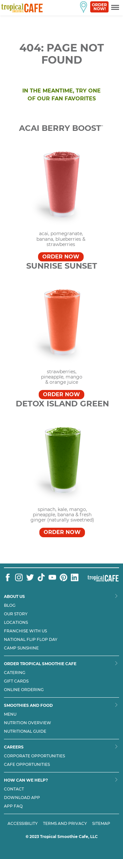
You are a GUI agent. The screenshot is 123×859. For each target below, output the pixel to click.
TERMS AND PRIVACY (65, 823)
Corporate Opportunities (34, 756)
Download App (22, 797)
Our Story (16, 614)
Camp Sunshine (21, 648)
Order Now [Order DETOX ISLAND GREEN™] (62, 532)
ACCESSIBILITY (23, 823)
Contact (14, 789)
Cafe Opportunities (27, 764)
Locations (16, 622)
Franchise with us (25, 631)
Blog (9, 605)
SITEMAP (101, 823)
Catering (14, 672)
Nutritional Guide (25, 731)
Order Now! (99, 6)
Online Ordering (24, 689)
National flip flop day (30, 639)
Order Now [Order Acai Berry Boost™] (60, 257)
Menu (10, 714)
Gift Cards (16, 681)
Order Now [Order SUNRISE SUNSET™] (61, 394)
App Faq (13, 806)
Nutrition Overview (27, 723)
